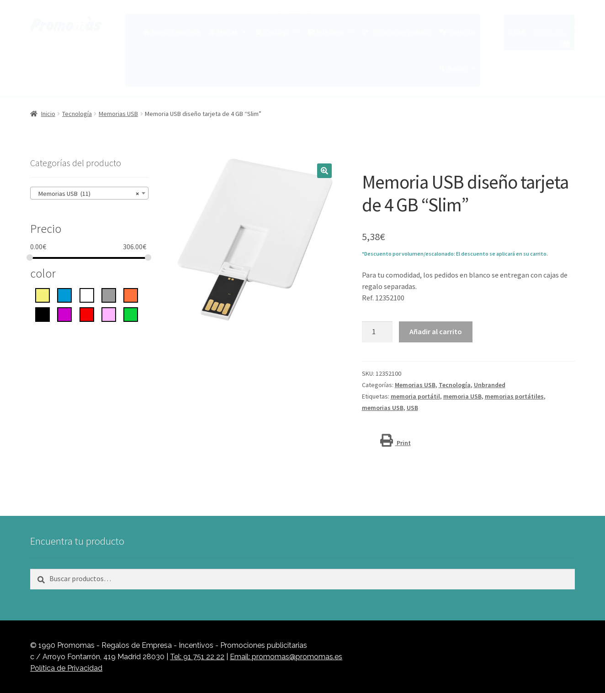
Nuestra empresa (176, 32)
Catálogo (282, 32)
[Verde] (130, 313)
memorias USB (382, 408)
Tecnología (77, 114)
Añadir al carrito (435, 331)
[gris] (108, 294)
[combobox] (89, 193)
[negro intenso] (42, 313)
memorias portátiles (514, 396)
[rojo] (86, 313)
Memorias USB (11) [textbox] (86, 193)
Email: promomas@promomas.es (286, 656)
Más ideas (335, 32)
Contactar (462, 32)
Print (395, 443)
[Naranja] (130, 294)
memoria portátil (415, 396)
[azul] (64, 294)
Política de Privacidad (66, 668)
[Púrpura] (64, 313)
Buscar (462, 68)
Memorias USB (118, 114)
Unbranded (489, 385)
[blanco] (86, 294)
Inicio (48, 114)
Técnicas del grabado (401, 32)
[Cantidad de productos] (377, 331)
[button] (324, 170)
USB (412, 408)
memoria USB (462, 396)
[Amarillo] (42, 294)
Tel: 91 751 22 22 (197, 656)
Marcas (232, 32)
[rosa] (108, 313)
